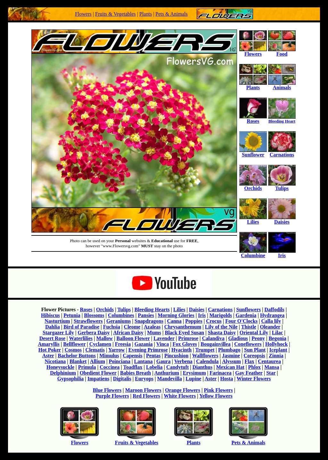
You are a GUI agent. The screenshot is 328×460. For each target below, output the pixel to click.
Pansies (146, 315)
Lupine (193, 378)
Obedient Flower (98, 373)
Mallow (104, 338)
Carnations (282, 152)
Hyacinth (181, 350)
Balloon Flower (133, 338)
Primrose (188, 338)
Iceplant (278, 350)
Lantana (143, 361)
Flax (249, 361)
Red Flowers (146, 396)
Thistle (248, 326)
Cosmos (73, 350)
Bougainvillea (215, 344)
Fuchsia (111, 326)
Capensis (132, 355)
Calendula (207, 361)
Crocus (214, 321)
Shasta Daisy (222, 332)
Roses (253, 119)
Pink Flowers (218, 390)
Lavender (163, 338)
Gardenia (246, 315)
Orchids (253, 186)
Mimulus (109, 355)
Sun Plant (255, 350)
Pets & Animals (171, 14)
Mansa (271, 367)
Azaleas (152, 326)
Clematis (95, 350)
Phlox (254, 367)
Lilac (277, 332)
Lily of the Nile (221, 326)
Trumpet (204, 350)
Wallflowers (205, 355)
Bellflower (74, 344)
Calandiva (213, 338)
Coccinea (109, 367)
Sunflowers (248, 309)
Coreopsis (254, 355)
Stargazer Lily (58, 332)
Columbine (253, 253)
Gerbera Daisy (94, 332)
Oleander (270, 326)
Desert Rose (52, 338)
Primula (87, 367)
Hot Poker (49, 350)
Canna (174, 321)
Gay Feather (248, 373)
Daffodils (274, 309)
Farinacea (220, 373)
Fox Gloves (185, 344)
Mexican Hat (230, 367)
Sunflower (253, 152)
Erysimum (194, 373)
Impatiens (98, 378)
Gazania (144, 344)
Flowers (83, 14)
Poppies (193, 321)
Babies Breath (135, 373)
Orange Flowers (182, 390)
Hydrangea (272, 315)
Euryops (144, 378)
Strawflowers (88, 321)
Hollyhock (276, 344)
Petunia (71, 315)
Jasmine (231, 355)
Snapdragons (149, 321)
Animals (282, 85)
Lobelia (154, 367)
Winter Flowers (254, 378)
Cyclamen (100, 344)
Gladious (238, 338)
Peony (258, 338)
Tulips (282, 186)
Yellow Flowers (216, 396)
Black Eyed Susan (184, 332)
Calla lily (271, 321)
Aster (48, 355)
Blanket (78, 361)
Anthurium (166, 373)
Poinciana (120, 361)
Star (270, 373)
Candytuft (177, 367)
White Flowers (180, 396)
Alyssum (231, 361)
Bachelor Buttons (76, 355)
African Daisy (128, 332)
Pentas (153, 355)
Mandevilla (169, 378)
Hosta (226, 378)
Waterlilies (81, 338)
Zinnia (276, 355)
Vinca (162, 344)
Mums (154, 332)
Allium (97, 361)
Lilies (253, 220)
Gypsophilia (70, 378)
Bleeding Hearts (152, 309)
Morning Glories (176, 315)
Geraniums (118, 321)
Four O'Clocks (241, 321)
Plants (145, 14)
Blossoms (94, 315)
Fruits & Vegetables (115, 14)
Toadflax (133, 367)
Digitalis (122, 378)
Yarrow (116, 350)
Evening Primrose (148, 350)
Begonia (277, 338)
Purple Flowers (112, 396)
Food (282, 52)
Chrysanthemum (182, 326)
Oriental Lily (254, 332)
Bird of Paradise (81, 326)
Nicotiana (55, 361)
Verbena (183, 361)
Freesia (123, 344)
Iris (282, 253)
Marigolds (220, 315)
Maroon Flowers (143, 390)
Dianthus (202, 367)
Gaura (163, 361)
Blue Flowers (107, 390)
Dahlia (52, 326)
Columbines (121, 315)
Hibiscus (50, 315)
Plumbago (229, 350)
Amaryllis (49, 344)
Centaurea (269, 361)
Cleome (132, 326)
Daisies (282, 220)
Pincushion (176, 355)
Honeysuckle (60, 367)
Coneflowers (247, 344)
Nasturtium (57, 321)
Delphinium (63, 373)
